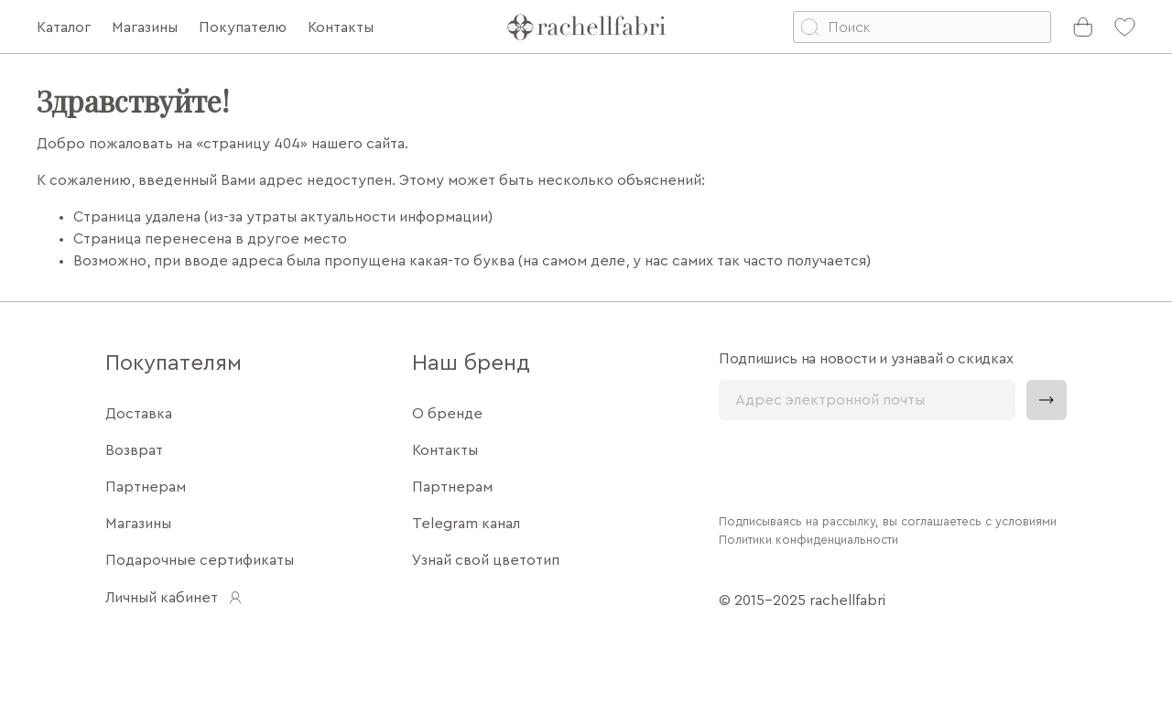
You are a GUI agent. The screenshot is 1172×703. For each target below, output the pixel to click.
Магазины (138, 523)
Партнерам (145, 487)
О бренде (447, 413)
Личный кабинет (174, 597)
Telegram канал (466, 523)
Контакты (445, 450)
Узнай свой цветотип (485, 560)
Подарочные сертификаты (199, 560)
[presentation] (858, 465)
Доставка (138, 413)
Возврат (134, 450)
